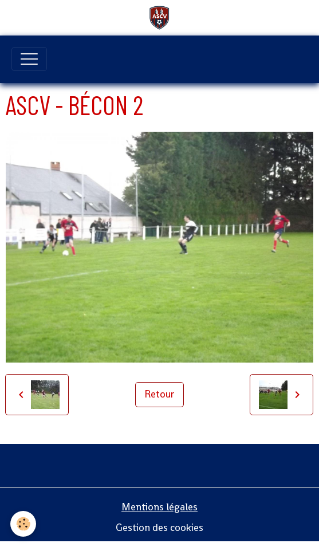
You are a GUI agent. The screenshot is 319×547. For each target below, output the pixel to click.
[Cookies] (23, 524)
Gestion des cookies (159, 527)
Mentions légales (159, 507)
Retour (159, 394)
